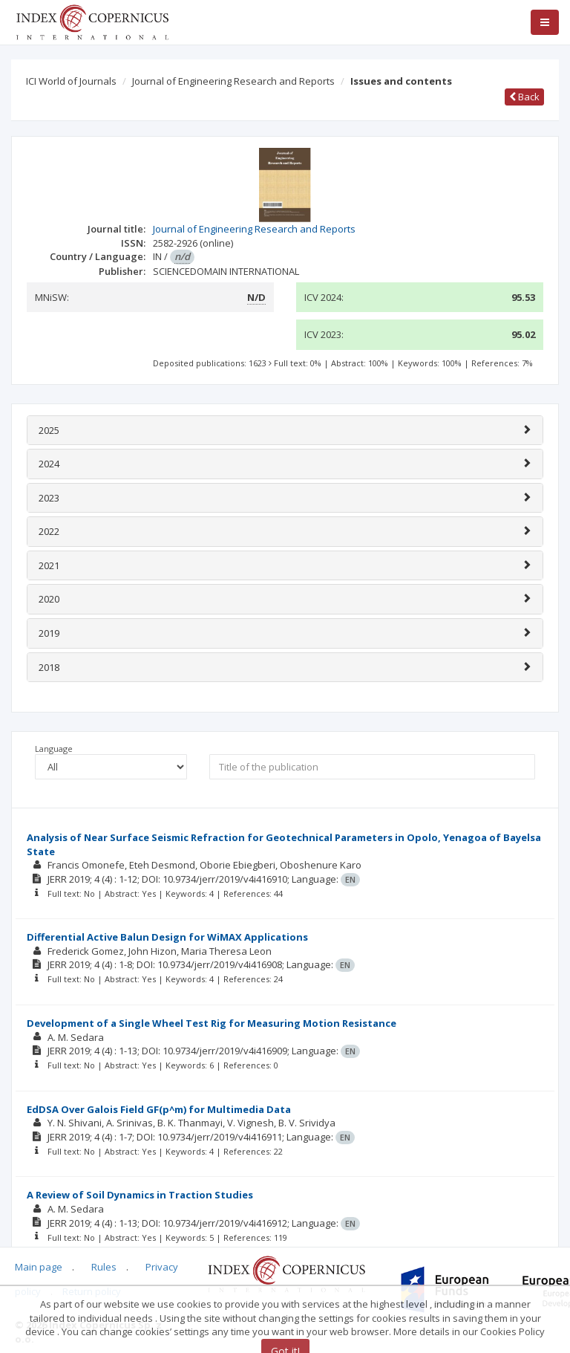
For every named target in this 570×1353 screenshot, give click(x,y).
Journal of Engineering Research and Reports (233, 81)
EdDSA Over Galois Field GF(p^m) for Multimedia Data (159, 1109)
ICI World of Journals (71, 81)
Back (524, 96)
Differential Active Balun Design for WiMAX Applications (167, 937)
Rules (104, 1266)
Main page (38, 1266)
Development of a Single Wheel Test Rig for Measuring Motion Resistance (211, 1023)
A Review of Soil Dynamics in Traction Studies (140, 1194)
